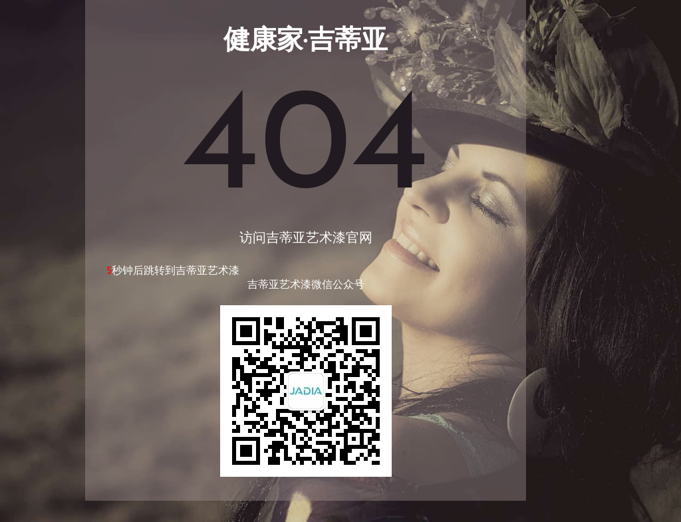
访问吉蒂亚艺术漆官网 (305, 238)
